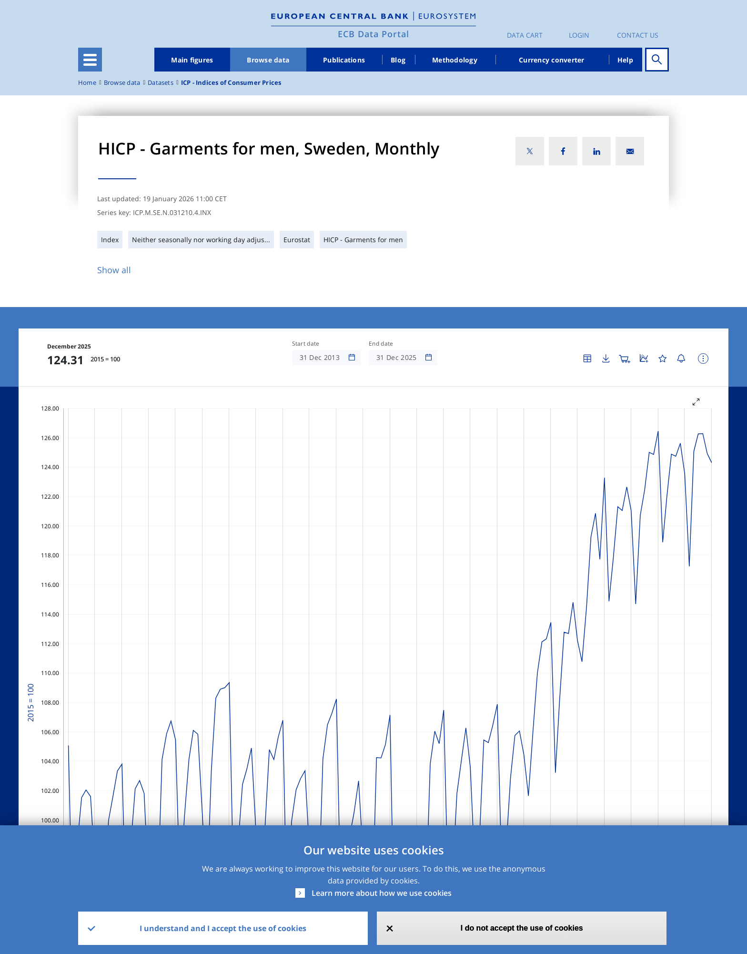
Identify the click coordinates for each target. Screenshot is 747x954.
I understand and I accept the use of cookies (223, 928)
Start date (306, 344)
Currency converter (552, 59)
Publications (344, 59)
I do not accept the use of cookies (522, 928)
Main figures (192, 59)
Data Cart (525, 35)
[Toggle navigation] (90, 60)
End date (381, 344)
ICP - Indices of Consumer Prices (231, 83)
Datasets (160, 83)
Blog (398, 59)
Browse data (268, 59)
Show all (114, 270)
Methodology (454, 59)
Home (87, 83)
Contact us (637, 35)
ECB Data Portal (373, 34)
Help (625, 59)
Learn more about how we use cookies (382, 893)
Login (579, 35)
